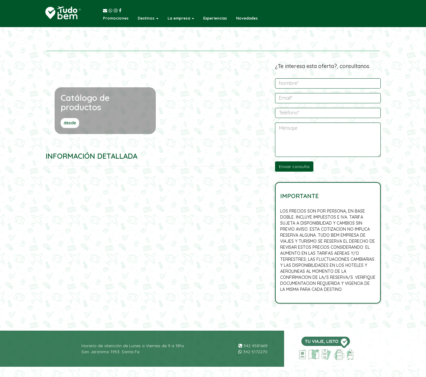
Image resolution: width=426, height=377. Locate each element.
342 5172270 (252, 351)
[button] (148, 18)
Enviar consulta (294, 166)
